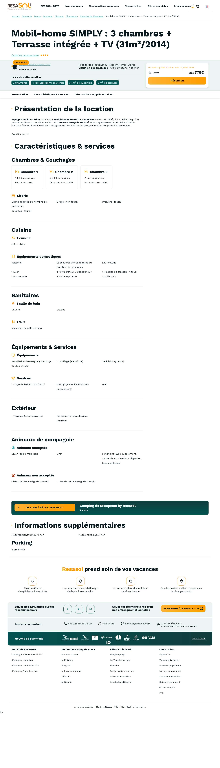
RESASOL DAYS (50, 6)
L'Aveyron (65, 719)
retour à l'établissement (44, 561)
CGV (116, 761)
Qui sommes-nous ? (169, 736)
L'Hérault (65, 730)
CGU (122, 761)
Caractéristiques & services (51, 148)
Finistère (59, 16)
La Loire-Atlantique (71, 725)
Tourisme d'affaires (169, 714)
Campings (27, 16)
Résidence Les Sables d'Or (25, 719)
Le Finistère (67, 714)
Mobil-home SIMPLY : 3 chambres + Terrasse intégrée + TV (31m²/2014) (142, 16)
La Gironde (66, 736)
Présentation (19, 148)
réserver (177, 134)
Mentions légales (104, 761)
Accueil (16, 16)
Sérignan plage (117, 708)
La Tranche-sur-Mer (120, 714)
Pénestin (114, 719)
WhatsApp (108, 677)
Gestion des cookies (136, 761)
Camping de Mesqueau (91, 16)
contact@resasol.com (137, 677)
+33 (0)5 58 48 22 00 (80, 677)
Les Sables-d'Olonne (120, 736)
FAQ (161, 747)
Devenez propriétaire (170, 719)
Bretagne (48, 16)
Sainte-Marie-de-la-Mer (122, 725)
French (207, 6)
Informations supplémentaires (94, 148)
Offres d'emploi (167, 741)
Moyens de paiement (170, 725)
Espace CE (164, 708)
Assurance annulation (170, 730)
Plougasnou (72, 16)
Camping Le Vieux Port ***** (27, 708)
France (37, 16)
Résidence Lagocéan (22, 714)
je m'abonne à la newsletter (181, 662)
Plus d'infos (198, 692)
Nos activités (133, 6)
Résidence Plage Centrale (24, 725)
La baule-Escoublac (120, 730)
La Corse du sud (69, 708)
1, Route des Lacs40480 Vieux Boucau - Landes (179, 679)
